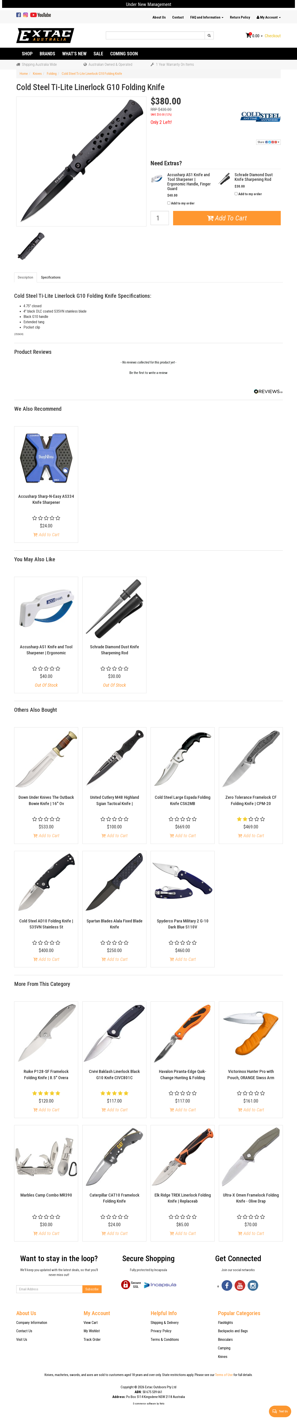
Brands (47, 53)
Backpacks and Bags (233, 1331)
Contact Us (24, 1331)
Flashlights (225, 1322)
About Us (159, 17)
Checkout (273, 35)
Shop (27, 53)
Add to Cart (46, 534)
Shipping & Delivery (165, 1322)
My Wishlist (92, 1331)
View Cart (91, 1322)
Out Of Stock (46, 685)
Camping (224, 1348)
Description (25, 277)
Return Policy (240, 17)
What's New (74, 53)
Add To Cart (227, 218)
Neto (162, 1403)
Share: (268, 142)
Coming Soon (124, 53)
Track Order (92, 1339)
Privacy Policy (161, 1331)
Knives (222, 1356)
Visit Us (21, 1339)
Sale (98, 53)
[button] (148, 372)
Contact (178, 17)
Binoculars (225, 1339)
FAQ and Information (206, 17)
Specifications (51, 277)
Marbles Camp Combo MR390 (46, 1195)
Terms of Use (224, 1375)
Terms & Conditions (165, 1339)
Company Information (31, 1322)
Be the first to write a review (148, 373)
